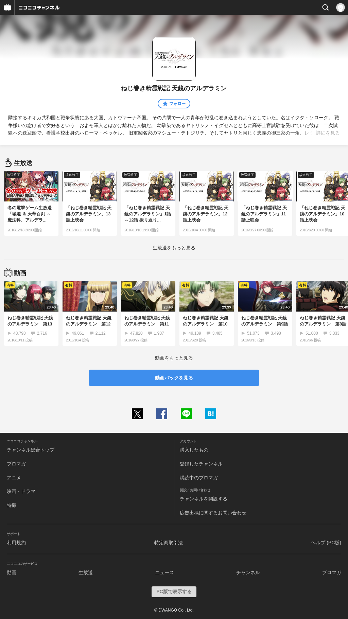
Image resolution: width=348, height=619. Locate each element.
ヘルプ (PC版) (326, 542)
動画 (11, 572)
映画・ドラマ (21, 491)
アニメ (14, 477)
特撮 (11, 505)
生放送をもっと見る (174, 247)
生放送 (86, 572)
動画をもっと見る (174, 357)
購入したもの (194, 450)
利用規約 (16, 542)
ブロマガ (16, 463)
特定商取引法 (168, 542)
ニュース (164, 572)
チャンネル (248, 572)
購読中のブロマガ (199, 477)
